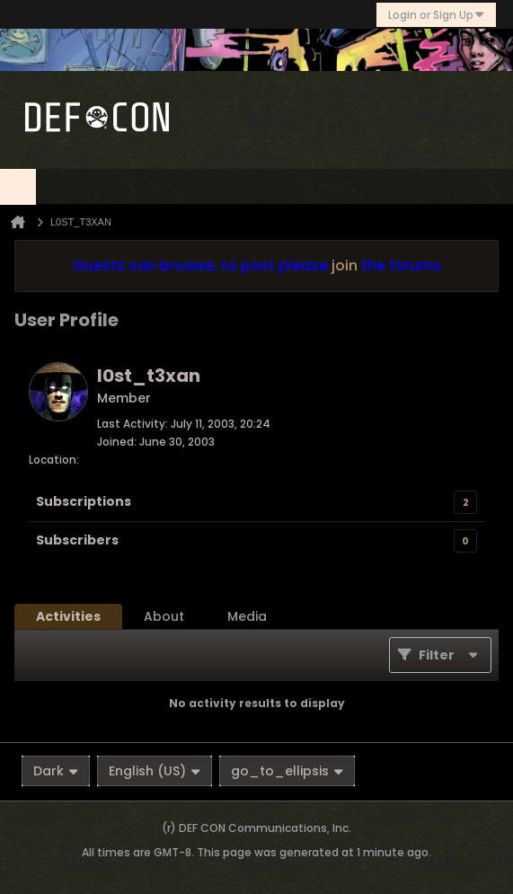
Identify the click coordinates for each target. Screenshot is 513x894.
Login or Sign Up (436, 14)
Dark (55, 771)
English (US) (154, 771)
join (345, 265)
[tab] (68, 616)
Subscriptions (83, 501)
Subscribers (77, 540)
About (164, 616)
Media (247, 616)
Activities (68, 616)
